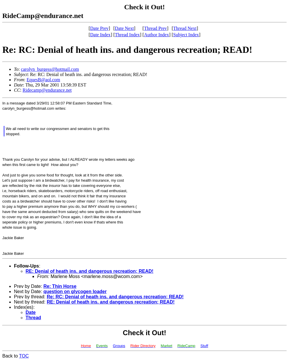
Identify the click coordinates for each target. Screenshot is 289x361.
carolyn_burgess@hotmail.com (50, 69)
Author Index (156, 34)
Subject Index (186, 34)
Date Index (100, 34)
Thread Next (184, 28)
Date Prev (99, 28)
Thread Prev (155, 28)
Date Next (124, 28)
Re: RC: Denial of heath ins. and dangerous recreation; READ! (115, 296)
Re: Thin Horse (59, 286)
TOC (24, 355)
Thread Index (127, 34)
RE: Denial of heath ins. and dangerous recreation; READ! (89, 271)
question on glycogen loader (75, 291)
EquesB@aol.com (43, 79)
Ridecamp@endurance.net (47, 90)
